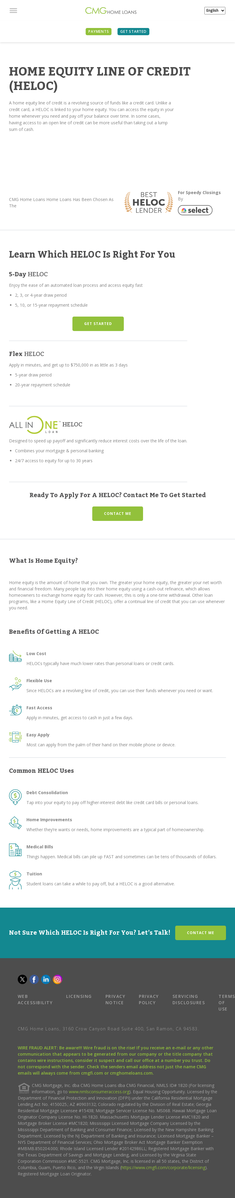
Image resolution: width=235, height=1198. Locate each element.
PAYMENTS (98, 31)
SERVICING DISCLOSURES (188, 999)
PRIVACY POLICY (149, 999)
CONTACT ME (117, 513)
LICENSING (79, 996)
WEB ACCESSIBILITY (35, 999)
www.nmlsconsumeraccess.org (99, 1091)
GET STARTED (98, 323)
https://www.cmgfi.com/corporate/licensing (163, 1167)
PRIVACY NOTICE (115, 999)
